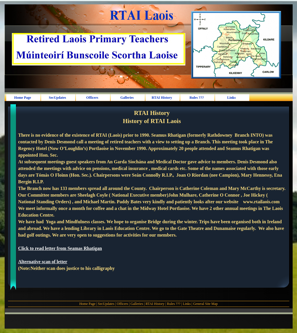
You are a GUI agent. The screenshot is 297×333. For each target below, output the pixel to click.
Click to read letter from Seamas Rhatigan (60, 248)
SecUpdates (106, 304)
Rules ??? (173, 304)
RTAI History (155, 304)
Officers (122, 304)
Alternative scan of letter (42, 261)
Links (187, 304)
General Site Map (205, 304)
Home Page (87, 304)
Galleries (137, 304)
